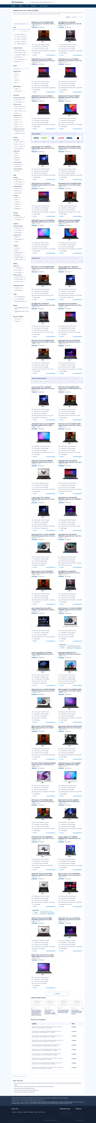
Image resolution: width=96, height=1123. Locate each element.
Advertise (31, 1112)
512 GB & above (19, 217)
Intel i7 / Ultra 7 (18, 108)
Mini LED (17, 159)
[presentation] (78, 134)
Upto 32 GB (17, 190)
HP (15, 77)
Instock (17, 88)
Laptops (20, 6)
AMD (16, 241)
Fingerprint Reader (19, 257)
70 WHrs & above (19, 281)
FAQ (44, 1112)
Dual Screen (17, 166)
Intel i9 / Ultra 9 (18, 106)
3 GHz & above (19, 99)
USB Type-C (18, 254)
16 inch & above (18, 148)
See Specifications (50, 55)
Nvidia (17, 237)
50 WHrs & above (19, 279)
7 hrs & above (18, 268)
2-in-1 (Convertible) (19, 296)
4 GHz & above (19, 102)
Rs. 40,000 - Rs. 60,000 (20, 36)
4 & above (17, 321)
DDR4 (16, 197)
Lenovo (16, 80)
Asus (16, 73)
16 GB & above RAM (20, 50)
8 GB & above (18, 179)
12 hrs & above (18, 272)
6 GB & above (18, 230)
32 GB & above (18, 184)
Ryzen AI (17, 117)
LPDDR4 (17, 202)
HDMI (16, 250)
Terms (40, 1112)
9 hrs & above (18, 270)
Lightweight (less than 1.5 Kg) (20, 312)
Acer (16, 75)
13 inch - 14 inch (19, 141)
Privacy (36, 1112)
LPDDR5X (17, 208)
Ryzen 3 (16, 126)
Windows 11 (18, 61)
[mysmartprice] (17, 2)
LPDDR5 (17, 206)
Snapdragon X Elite (19, 131)
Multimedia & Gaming (20, 301)
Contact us (14, 1112)
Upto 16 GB (18, 188)
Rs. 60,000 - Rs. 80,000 (20, 39)
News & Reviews (43, 6)
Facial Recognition (19, 259)
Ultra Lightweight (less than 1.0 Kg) (21, 308)
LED (16, 155)
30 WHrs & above (19, 276)
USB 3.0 (17, 248)
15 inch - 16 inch (19, 146)
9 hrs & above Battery (20, 59)
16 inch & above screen (20, 52)
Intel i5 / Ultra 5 (19, 110)
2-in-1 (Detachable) (19, 299)
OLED (16, 153)
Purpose (25, 1112)
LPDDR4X (17, 204)
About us (20, 1112)
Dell (16, 82)
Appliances (33, 6)
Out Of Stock (18, 91)
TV (26, 6)
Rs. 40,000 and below (20, 34)
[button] (30, 2)
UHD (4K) (17, 171)
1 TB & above (18, 219)
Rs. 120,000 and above (20, 43)
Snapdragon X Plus (19, 133)
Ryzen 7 (17, 122)
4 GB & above (18, 228)
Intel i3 (16, 113)
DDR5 (16, 199)
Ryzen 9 (16, 119)
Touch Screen (18, 164)
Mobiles (13, 6)
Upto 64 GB (17, 193)
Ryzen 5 (17, 124)
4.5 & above (17, 319)
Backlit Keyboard (19, 252)
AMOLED (17, 157)
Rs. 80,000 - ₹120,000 (20, 41)
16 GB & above (19, 181)
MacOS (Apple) (18, 290)
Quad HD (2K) (18, 57)
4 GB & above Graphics (20, 54)
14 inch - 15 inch (19, 144)
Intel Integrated (19, 239)
